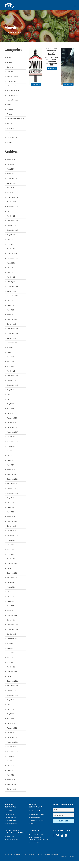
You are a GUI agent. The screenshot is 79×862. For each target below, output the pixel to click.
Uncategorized (12, 138)
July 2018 (10, 395)
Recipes (9, 124)
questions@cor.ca (42, 840)
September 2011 (12, 752)
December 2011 (12, 738)
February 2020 (12, 320)
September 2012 (12, 695)
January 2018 (11, 423)
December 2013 (12, 625)
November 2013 (12, 630)
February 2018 (12, 418)
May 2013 (10, 658)
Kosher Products (12, 100)
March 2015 (11, 559)
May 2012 (10, 714)
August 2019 (11, 348)
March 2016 (11, 517)
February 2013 (12, 672)
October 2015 (11, 531)
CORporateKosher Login (36, 821)
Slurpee (9, 133)
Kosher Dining (9, 811)
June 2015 (10, 545)
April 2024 (10, 188)
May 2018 (10, 404)
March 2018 (11, 414)
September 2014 (12, 583)
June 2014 (10, 597)
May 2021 (10, 273)
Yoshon (9, 143)
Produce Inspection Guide (15, 119)
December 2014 (12, 573)
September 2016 (12, 494)
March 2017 (11, 470)
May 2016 (10, 508)
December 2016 (12, 479)
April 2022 (10, 245)
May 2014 (10, 602)
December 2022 (12, 221)
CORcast (10, 72)
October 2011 (11, 747)
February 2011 (12, 785)
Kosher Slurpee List (11, 824)
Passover (10, 110)
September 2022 (12, 230)
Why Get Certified (34, 811)
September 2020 (12, 296)
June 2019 (10, 357)
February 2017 (12, 475)
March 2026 (11, 160)
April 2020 (10, 310)
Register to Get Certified (36, 814)
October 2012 (11, 691)
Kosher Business (12, 96)
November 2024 (12, 179)
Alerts (9, 58)
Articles (9, 63)
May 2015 (10, 550)
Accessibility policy (35, 842)
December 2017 (12, 428)
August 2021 (11, 263)
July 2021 (10, 268)
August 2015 (11, 540)
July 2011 (10, 761)
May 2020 (10, 306)
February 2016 (12, 522)
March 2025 (11, 174)
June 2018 (10, 400)
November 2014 (12, 578)
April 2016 (10, 512)
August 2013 (11, 644)
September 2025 (12, 165)
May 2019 (10, 362)
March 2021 (11, 277)
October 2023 (11, 202)
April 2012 (10, 719)
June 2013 (10, 653)
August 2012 (11, 700)
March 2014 (11, 611)
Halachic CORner (13, 77)
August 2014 (11, 587)
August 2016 (11, 498)
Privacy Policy (67, 857)
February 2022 (12, 254)
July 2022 (10, 240)
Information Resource (14, 86)
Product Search (9, 814)
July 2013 (10, 649)
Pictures (9, 114)
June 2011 (10, 766)
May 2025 (10, 169)
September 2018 (12, 385)
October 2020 (11, 292)
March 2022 (11, 249)
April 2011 (10, 775)
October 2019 (11, 338)
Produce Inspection (10, 817)
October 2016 (11, 489)
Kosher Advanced (13, 91)
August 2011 (11, 757)
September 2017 (12, 442)
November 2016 (12, 484)
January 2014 (11, 620)
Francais (31, 824)
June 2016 (10, 503)
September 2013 (12, 639)
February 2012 (12, 728)
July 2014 (10, 592)
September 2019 (12, 343)
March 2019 (11, 371)
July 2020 (10, 301)
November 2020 (12, 287)
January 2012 (11, 733)
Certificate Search (34, 817)
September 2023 (12, 207)
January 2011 (11, 789)
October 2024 (11, 183)
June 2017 (10, 456)
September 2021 (12, 259)
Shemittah (10, 128)
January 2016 (11, 526)
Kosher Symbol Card (11, 821)
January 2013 (11, 677)
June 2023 (10, 212)
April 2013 (10, 663)
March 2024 (11, 193)
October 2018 (11, 381)
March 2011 (11, 780)
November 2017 (12, 432)
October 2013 (11, 634)
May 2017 (10, 461)
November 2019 (12, 334)
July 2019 (10, 353)
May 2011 (10, 771)
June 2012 (10, 710)
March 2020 (11, 315)
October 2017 (11, 437)
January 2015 (11, 569)
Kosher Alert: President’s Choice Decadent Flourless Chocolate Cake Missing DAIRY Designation (51, 55)
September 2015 (12, 536)
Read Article (36, 85)
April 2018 (10, 409)
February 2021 (12, 282)
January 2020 (11, 324)
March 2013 (11, 667)
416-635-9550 (38, 835)
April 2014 (10, 606)
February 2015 (12, 564)
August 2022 (11, 235)
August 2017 (11, 447)
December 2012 (12, 681)
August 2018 (11, 390)
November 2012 (12, 686)
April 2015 (10, 555)
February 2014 (12, 616)
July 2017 (10, 451)
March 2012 (11, 724)
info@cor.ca (37, 837)
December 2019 (12, 329)
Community (11, 67)
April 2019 (10, 367)
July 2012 (10, 705)
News (9, 105)
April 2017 (10, 465)
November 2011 (12, 742)
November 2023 (12, 198)
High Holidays (11, 82)
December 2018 (12, 376)
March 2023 (11, 216)
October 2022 (11, 226)
